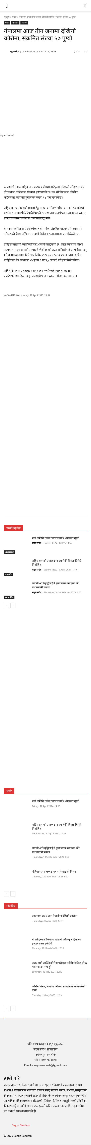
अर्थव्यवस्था (9, 552)
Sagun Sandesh (21, 1125)
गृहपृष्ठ (6, 17)
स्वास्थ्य (24, 22)
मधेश (14, 17)
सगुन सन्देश (14, 51)
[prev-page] (6, 605)
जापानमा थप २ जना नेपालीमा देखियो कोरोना (54, 916)
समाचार (15, 22)
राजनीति (8, 574)
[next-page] (12, 605)
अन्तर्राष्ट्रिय (9, 597)
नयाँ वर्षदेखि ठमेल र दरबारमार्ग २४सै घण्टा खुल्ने (55, 538)
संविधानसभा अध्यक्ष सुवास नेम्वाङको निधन (54, 871)
